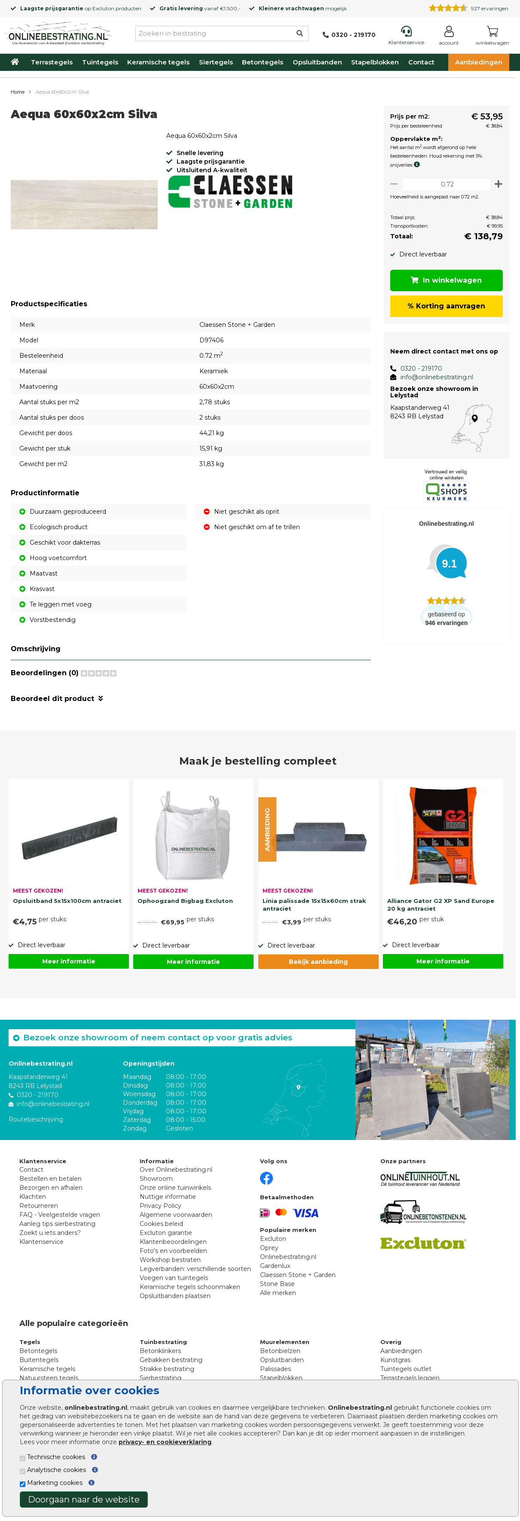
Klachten (32, 1197)
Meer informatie (68, 961)
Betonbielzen (280, 1351)
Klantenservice (41, 1242)
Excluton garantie (166, 1233)
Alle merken (278, 1293)
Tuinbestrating (163, 1341)
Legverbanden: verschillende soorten (195, 1269)
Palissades (275, 1369)
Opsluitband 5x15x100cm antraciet (67, 900)
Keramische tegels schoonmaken (190, 1287)
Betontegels (262, 62)
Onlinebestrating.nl (288, 1257)
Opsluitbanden (317, 62)
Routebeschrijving (36, 1119)
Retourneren (38, 1206)
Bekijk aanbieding (318, 962)
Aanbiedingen (478, 62)
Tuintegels (100, 62)
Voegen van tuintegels (174, 1278)
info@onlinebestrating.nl (433, 377)
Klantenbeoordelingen (173, 1242)
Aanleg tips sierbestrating (57, 1224)
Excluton (103, 8)
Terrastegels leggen (410, 1378)
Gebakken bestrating (171, 1360)
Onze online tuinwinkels (175, 1188)
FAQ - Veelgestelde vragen (59, 1215)
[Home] (58, 32)
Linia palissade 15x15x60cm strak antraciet (314, 904)
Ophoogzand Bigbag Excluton (185, 900)
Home (17, 92)
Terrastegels (52, 62)
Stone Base (277, 1284)
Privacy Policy (160, 1206)
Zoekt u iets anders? (50, 1233)
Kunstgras (395, 1360)
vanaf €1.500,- (200, 8)
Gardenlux (275, 1266)
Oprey (269, 1248)
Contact (421, 62)
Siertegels (216, 62)
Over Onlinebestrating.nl (176, 1170)
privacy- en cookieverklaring (165, 1442)
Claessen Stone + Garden (298, 1275)
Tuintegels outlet (405, 1369)
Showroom (156, 1179)
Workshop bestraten (170, 1260)
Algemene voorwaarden (176, 1215)
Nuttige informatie (168, 1197)
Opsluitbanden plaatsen (175, 1296)
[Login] (448, 37)
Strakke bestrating (167, 1369)
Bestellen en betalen (50, 1179)
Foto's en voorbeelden (173, 1251)
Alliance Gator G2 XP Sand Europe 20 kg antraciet (440, 904)
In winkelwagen (445, 280)
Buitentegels (38, 1360)
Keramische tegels (158, 62)
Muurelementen (284, 1341)
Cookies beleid (161, 1224)
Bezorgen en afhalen (51, 1188)
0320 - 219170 (418, 368)
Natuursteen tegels (48, 1378)
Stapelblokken (375, 62)
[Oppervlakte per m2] (444, 184)
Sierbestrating (160, 1378)
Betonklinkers (160, 1351)
